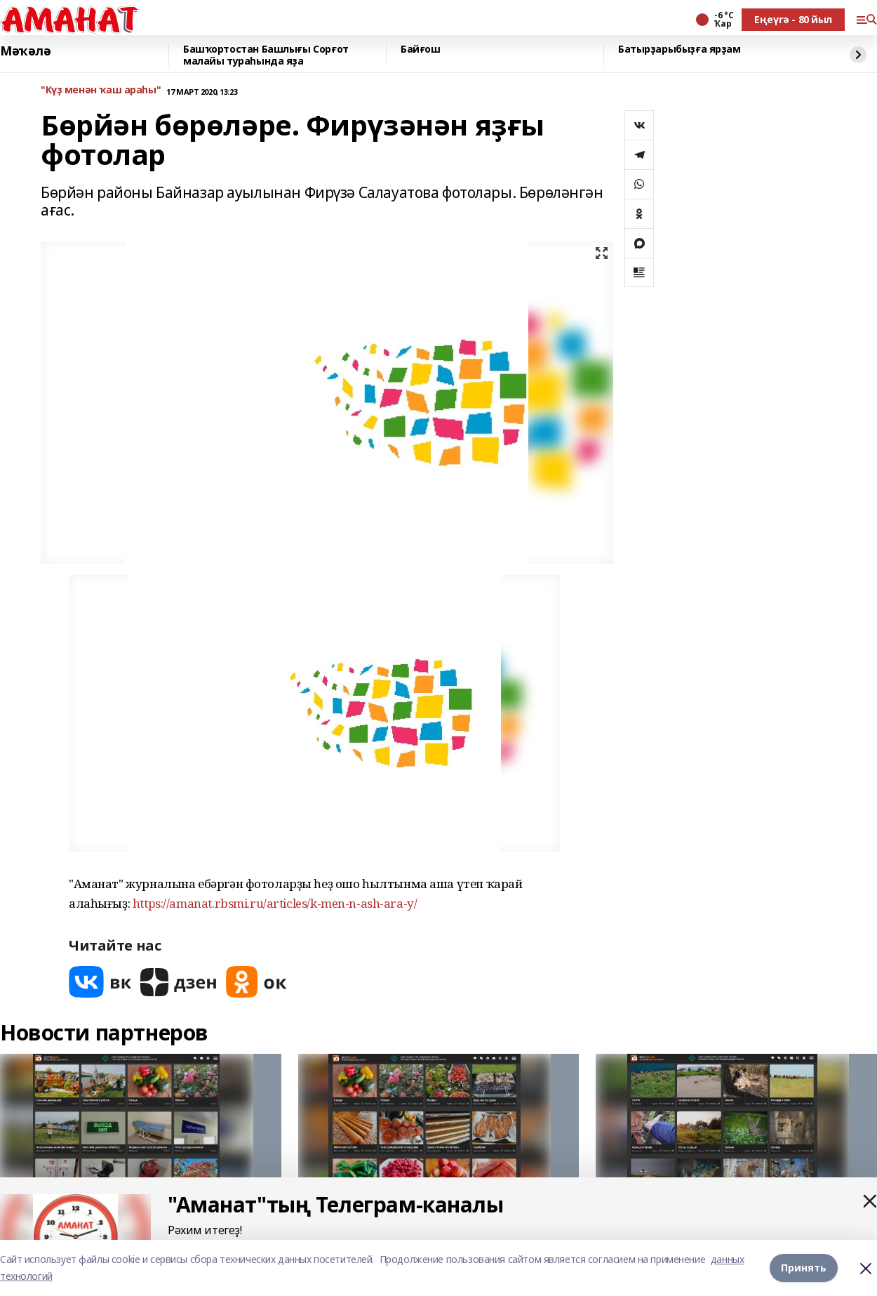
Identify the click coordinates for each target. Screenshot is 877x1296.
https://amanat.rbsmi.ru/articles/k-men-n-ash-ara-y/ (275, 903)
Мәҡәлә (25, 51)
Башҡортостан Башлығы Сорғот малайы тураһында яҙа (266, 55)
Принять (803, 1267)
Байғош (420, 49)
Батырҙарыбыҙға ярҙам (679, 49)
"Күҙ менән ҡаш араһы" (101, 90)
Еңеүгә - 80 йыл (793, 19)
